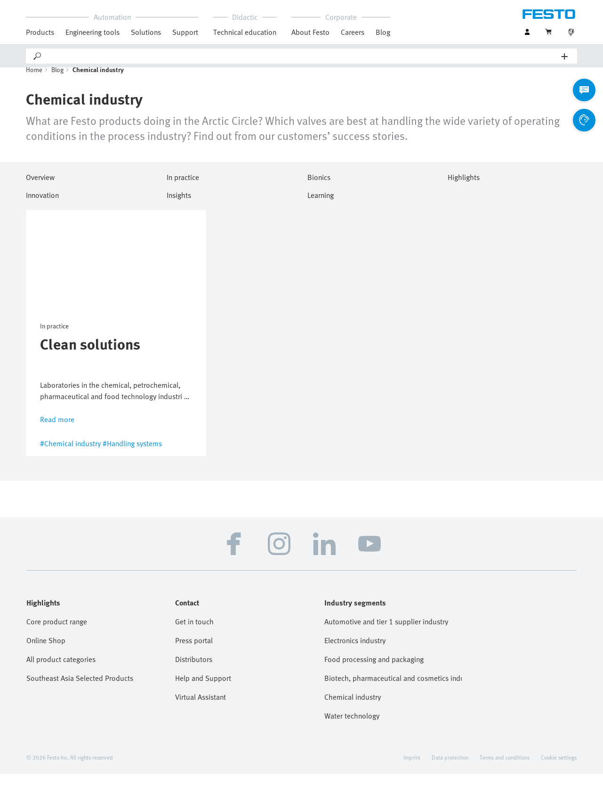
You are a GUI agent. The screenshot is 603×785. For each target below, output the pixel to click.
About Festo (310, 32)
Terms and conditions (505, 768)
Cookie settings (559, 768)
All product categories (61, 670)
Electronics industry (355, 651)
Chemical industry (352, 707)
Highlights (464, 186)
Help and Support (203, 689)
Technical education (244, 32)
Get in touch (194, 632)
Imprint (411, 768)
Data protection (450, 768)
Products (40, 32)
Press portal (194, 651)
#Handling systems (132, 454)
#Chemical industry (70, 454)
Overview (40, 186)
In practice (183, 186)
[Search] (302, 56)
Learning (320, 204)
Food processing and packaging (374, 670)
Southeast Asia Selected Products (79, 689)
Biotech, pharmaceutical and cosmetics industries (393, 689)
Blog (383, 32)
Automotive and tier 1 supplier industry (386, 632)
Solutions (146, 32)
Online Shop (45, 651)
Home (34, 80)
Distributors (193, 670)
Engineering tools (92, 32)
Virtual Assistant (200, 707)
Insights (179, 204)
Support (185, 32)
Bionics (318, 186)
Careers (352, 32)
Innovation (42, 204)
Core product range (56, 632)
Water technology (351, 726)
